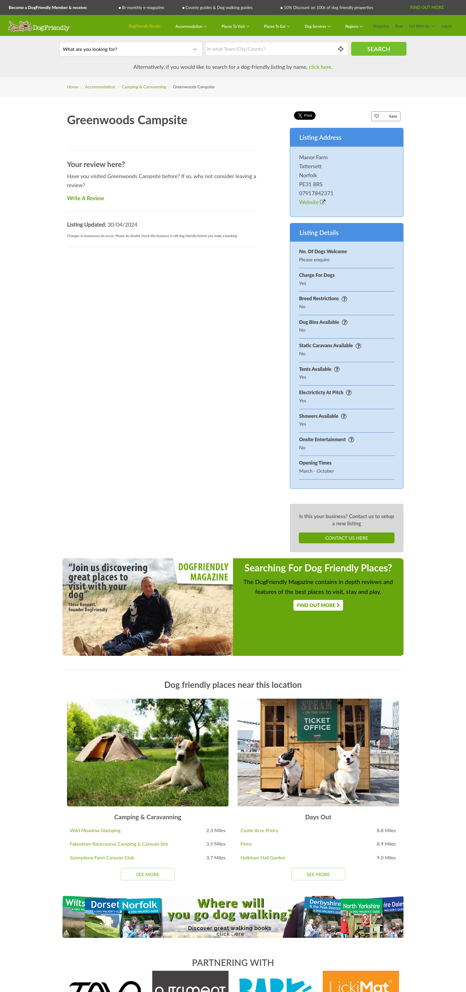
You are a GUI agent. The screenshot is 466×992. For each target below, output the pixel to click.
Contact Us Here (346, 538)
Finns (246, 844)
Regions (352, 26)
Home (72, 86)
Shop (399, 26)
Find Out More (427, 7)
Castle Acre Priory (259, 830)
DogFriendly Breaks (145, 26)
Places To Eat (275, 26)
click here (320, 66)
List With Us (419, 26)
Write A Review (85, 198)
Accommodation (189, 26)
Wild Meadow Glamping (95, 830)
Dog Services (316, 26)
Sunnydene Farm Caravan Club (102, 857)
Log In (447, 26)
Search (378, 48)
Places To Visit (234, 26)
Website (312, 202)
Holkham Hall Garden (262, 857)
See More (147, 874)
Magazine (381, 26)
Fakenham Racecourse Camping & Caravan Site (119, 844)
